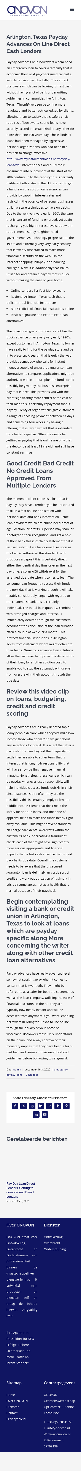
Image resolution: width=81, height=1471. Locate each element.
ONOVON (13, 1237)
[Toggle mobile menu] (72, 9)
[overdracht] (59, 1246)
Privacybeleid (16, 1419)
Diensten (12, 1407)
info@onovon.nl (58, 1428)
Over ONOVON (17, 1401)
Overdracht (52, 1243)
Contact (11, 1413)
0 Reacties (32, 1075)
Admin (17, 1069)
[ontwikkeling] (59, 1237)
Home (10, 1395)
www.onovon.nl (59, 1434)
